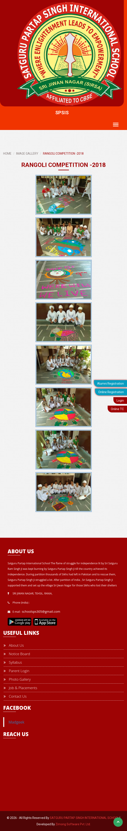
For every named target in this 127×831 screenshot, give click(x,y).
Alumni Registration (110, 383)
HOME (7, 153)
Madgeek (16, 722)
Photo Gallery (17, 679)
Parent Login (16, 670)
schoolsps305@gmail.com (41, 611)
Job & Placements (20, 687)
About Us (14, 645)
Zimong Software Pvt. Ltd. (73, 824)
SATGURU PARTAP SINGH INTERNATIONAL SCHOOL (84, 818)
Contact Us (15, 696)
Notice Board (17, 653)
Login (120, 400)
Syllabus (13, 662)
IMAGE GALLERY (27, 153)
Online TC (117, 409)
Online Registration (111, 392)
